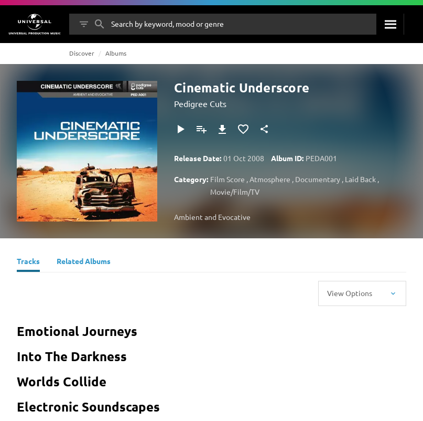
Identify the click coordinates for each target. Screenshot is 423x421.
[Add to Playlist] (201, 129)
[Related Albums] (84, 262)
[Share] (264, 129)
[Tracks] (28, 262)
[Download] (222, 129)
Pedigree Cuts (200, 103)
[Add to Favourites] (243, 129)
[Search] (390, 24)
